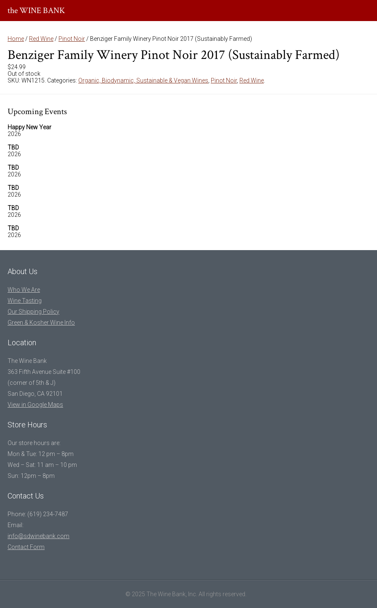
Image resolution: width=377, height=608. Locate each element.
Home (16, 38)
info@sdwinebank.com (38, 536)
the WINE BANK (36, 10)
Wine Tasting (25, 300)
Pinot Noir (71, 38)
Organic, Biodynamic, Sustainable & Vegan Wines (143, 80)
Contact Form (26, 547)
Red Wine (41, 38)
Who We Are (24, 289)
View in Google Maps (35, 404)
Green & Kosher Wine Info (41, 322)
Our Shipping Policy (33, 311)
